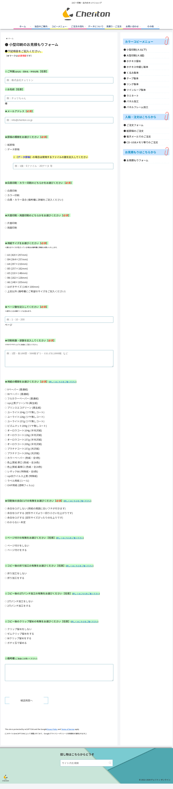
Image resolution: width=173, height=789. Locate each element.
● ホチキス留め (132, 61)
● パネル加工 (131, 101)
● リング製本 (131, 84)
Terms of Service (67, 734)
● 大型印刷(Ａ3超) (134, 55)
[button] (110, 768)
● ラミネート (131, 95)
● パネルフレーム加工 (136, 107)
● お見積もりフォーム (136, 160)
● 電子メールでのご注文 (137, 136)
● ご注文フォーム (133, 125)
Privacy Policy (51, 734)
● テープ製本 (131, 78)
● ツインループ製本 (135, 89)
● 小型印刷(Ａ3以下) (135, 49)
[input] (86, 768)
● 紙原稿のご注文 (134, 131)
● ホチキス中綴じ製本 (136, 67)
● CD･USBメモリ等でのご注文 (141, 142)
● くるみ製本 (131, 72)
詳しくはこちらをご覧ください (62, 384)
